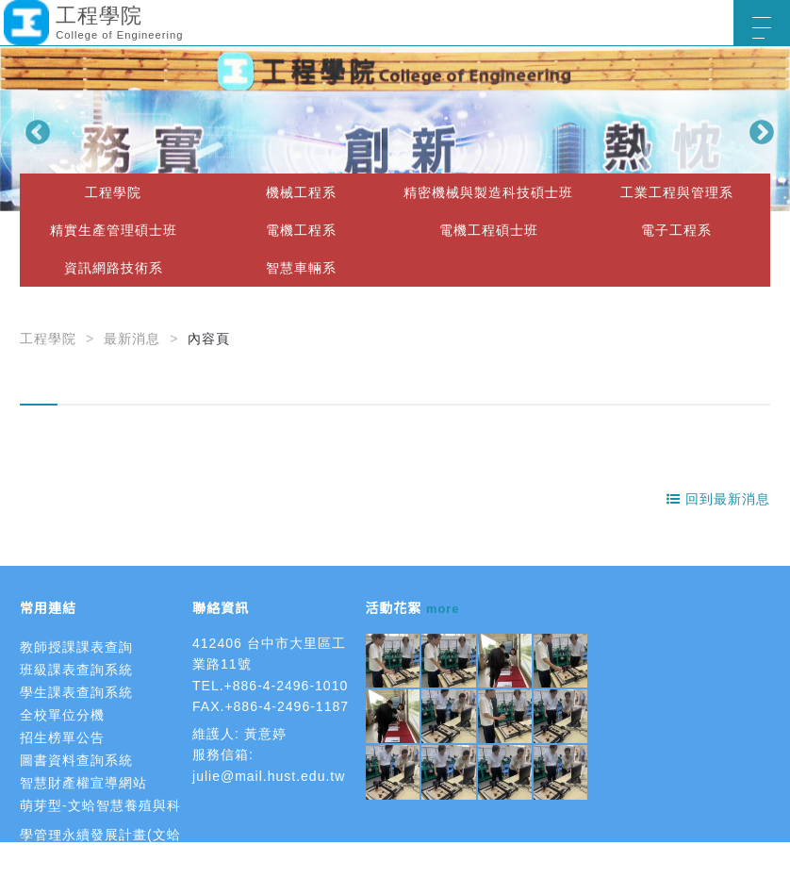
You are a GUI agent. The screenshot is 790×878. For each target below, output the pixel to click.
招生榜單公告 (62, 737)
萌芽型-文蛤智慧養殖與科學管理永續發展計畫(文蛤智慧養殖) (100, 834)
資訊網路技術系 (113, 267)
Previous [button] (33, 128)
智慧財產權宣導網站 (83, 782)
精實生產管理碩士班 (113, 230)
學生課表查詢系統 (76, 692)
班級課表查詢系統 (76, 669)
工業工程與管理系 (676, 192)
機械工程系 (301, 192)
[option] (395, 128)
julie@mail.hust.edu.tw (268, 776)
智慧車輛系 (301, 267)
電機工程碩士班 (488, 230)
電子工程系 (676, 230)
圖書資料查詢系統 (76, 760)
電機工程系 (301, 230)
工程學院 (113, 192)
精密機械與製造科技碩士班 (488, 192)
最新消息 (132, 338)
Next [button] (757, 128)
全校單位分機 (62, 714)
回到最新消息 (718, 498)
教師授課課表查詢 (76, 646)
